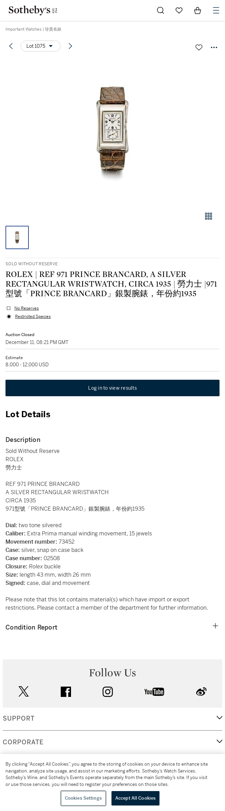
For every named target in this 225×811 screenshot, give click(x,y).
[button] (112, 132)
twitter (24, 691)
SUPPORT (19, 718)
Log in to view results (112, 388)
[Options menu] (41, 46)
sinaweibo (201, 691)
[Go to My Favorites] (179, 10)
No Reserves (26, 308)
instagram (108, 692)
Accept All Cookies (135, 798)
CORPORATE (23, 742)
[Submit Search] (160, 10)
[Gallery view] (208, 216)
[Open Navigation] (216, 10)
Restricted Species (33, 316)
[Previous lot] (11, 46)
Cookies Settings (83, 798)
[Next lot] (70, 46)
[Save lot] (198, 47)
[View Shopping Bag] (197, 10)
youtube (154, 692)
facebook (66, 692)
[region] (112, 782)
